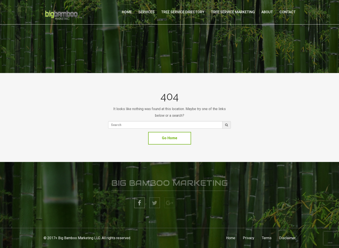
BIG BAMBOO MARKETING (169, 184)
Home (127, 12)
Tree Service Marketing (233, 12)
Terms (267, 238)
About (267, 12)
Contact (288, 12)
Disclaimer (287, 238)
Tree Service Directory (182, 12)
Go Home (169, 138)
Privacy (248, 238)
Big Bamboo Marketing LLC (79, 238)
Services (146, 12)
